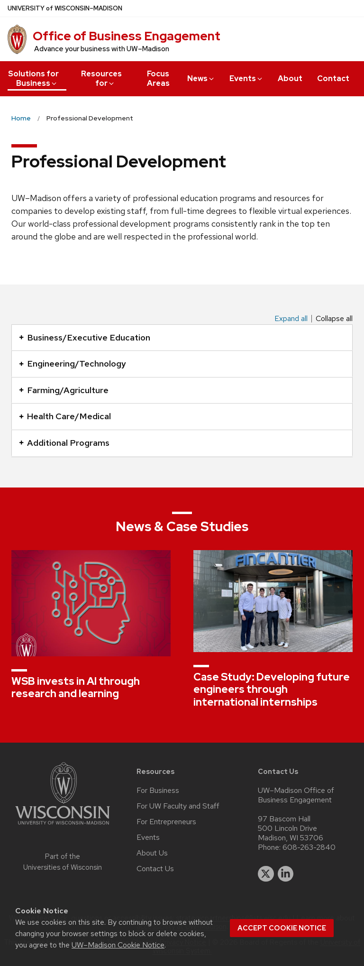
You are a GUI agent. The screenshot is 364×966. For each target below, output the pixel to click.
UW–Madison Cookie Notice (118, 945)
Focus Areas (158, 78)
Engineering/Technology (72, 363)
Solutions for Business (33, 78)
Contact (333, 78)
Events (246, 78)
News (201, 78)
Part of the (62, 862)
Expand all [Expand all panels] (291, 318)
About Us (152, 853)
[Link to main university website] (62, 826)
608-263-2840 (309, 847)
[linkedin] (286, 874)
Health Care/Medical (65, 416)
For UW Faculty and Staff (177, 806)
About (290, 78)
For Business (157, 790)
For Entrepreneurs (166, 822)
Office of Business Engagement (126, 36)
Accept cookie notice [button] (281, 928)
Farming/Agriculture (64, 390)
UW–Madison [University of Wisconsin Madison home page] (65, 8)
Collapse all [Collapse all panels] (334, 318)
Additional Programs (64, 442)
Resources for (101, 78)
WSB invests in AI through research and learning (75, 687)
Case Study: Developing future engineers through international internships (271, 689)
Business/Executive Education (84, 337)
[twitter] (266, 874)
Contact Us (155, 869)
